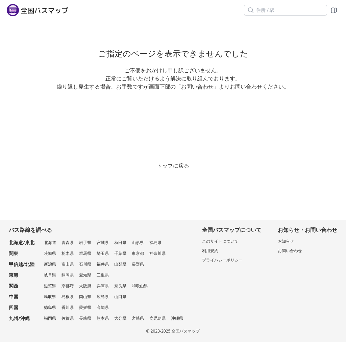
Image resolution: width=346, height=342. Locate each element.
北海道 (50, 242)
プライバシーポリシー (222, 260)
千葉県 (120, 253)
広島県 (103, 296)
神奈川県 (157, 253)
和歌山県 (140, 286)
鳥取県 (50, 296)
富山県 (67, 264)
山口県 (120, 296)
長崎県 (85, 318)
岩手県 (85, 242)
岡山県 (85, 296)
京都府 (67, 286)
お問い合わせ (290, 250)
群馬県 (85, 253)
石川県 (85, 264)
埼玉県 (103, 253)
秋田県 (120, 242)
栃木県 (67, 253)
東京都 (138, 253)
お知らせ (286, 241)
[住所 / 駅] (285, 10)
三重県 (103, 275)
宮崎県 (138, 318)
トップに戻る (173, 165)
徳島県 (50, 307)
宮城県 (103, 242)
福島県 (155, 242)
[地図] (333, 10)
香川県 (67, 307)
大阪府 (85, 286)
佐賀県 (67, 318)
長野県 (138, 264)
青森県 (67, 242)
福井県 (103, 264)
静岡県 (67, 275)
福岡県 (50, 318)
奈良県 (120, 286)
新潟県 (50, 264)
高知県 (103, 307)
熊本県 (103, 318)
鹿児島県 (157, 318)
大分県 (120, 318)
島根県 (67, 296)
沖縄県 (177, 318)
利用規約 (210, 250)
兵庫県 (103, 286)
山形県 (138, 242)
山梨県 (120, 264)
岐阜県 (50, 275)
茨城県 (50, 253)
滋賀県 (50, 286)
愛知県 (85, 275)
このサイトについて (220, 241)
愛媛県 (85, 307)
